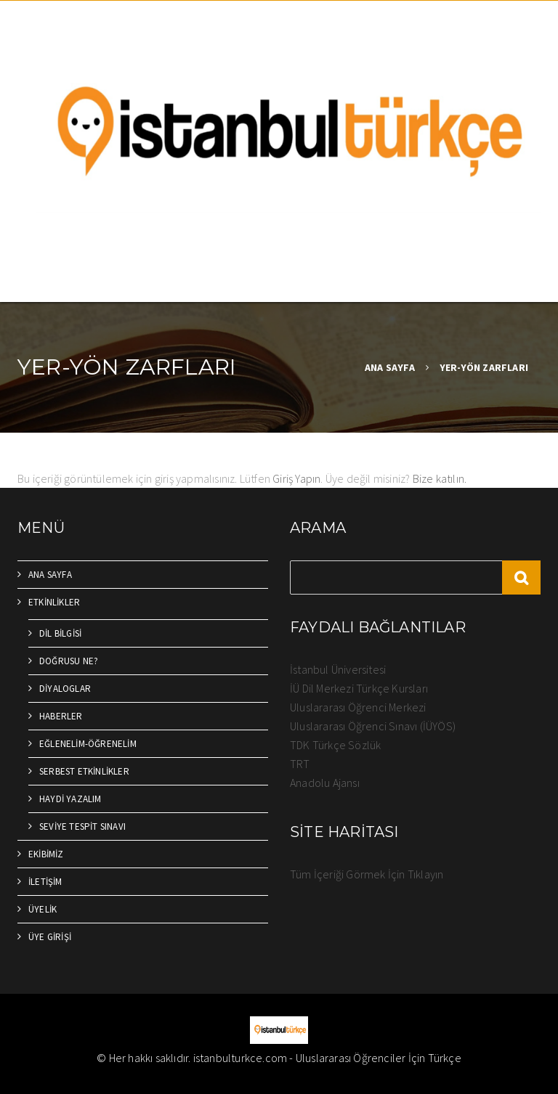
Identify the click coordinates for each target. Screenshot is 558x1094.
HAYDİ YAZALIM (70, 799)
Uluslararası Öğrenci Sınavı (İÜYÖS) (373, 726)
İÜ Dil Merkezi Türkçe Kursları (359, 688)
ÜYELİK (42, 909)
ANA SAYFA (390, 367)
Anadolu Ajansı (325, 782)
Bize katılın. (440, 478)
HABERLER (61, 716)
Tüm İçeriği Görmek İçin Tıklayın (366, 874)
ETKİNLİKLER (54, 602)
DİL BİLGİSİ (60, 633)
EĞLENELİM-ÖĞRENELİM (88, 744)
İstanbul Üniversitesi (338, 669)
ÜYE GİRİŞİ (49, 937)
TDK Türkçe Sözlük (335, 745)
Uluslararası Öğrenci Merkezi (358, 707)
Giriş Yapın (296, 478)
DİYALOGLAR (65, 688)
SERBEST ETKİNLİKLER (84, 771)
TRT (300, 763)
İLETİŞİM (45, 881)
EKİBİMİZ (46, 854)
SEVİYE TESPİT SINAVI (82, 826)
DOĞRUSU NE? (68, 661)
